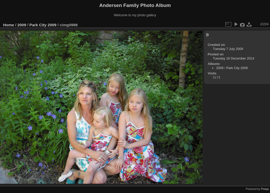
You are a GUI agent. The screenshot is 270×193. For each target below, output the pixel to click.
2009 (21, 25)
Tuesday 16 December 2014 (233, 58)
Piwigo (265, 188)
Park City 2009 (42, 25)
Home (8, 25)
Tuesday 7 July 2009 (228, 49)
